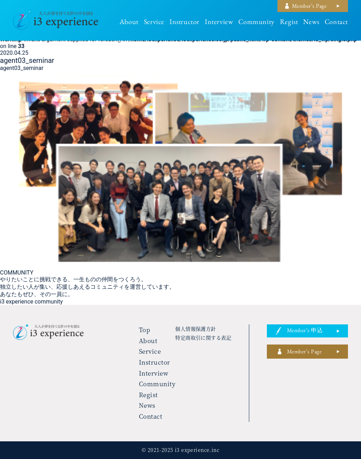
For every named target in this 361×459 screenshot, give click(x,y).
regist (289, 23)
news (311, 23)
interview (219, 23)
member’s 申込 (305, 331)
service (154, 23)
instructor (185, 23)
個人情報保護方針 (195, 328)
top (145, 329)
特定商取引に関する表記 (203, 337)
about (129, 23)
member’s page (309, 7)
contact (336, 23)
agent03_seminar (21, 68)
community (256, 23)
